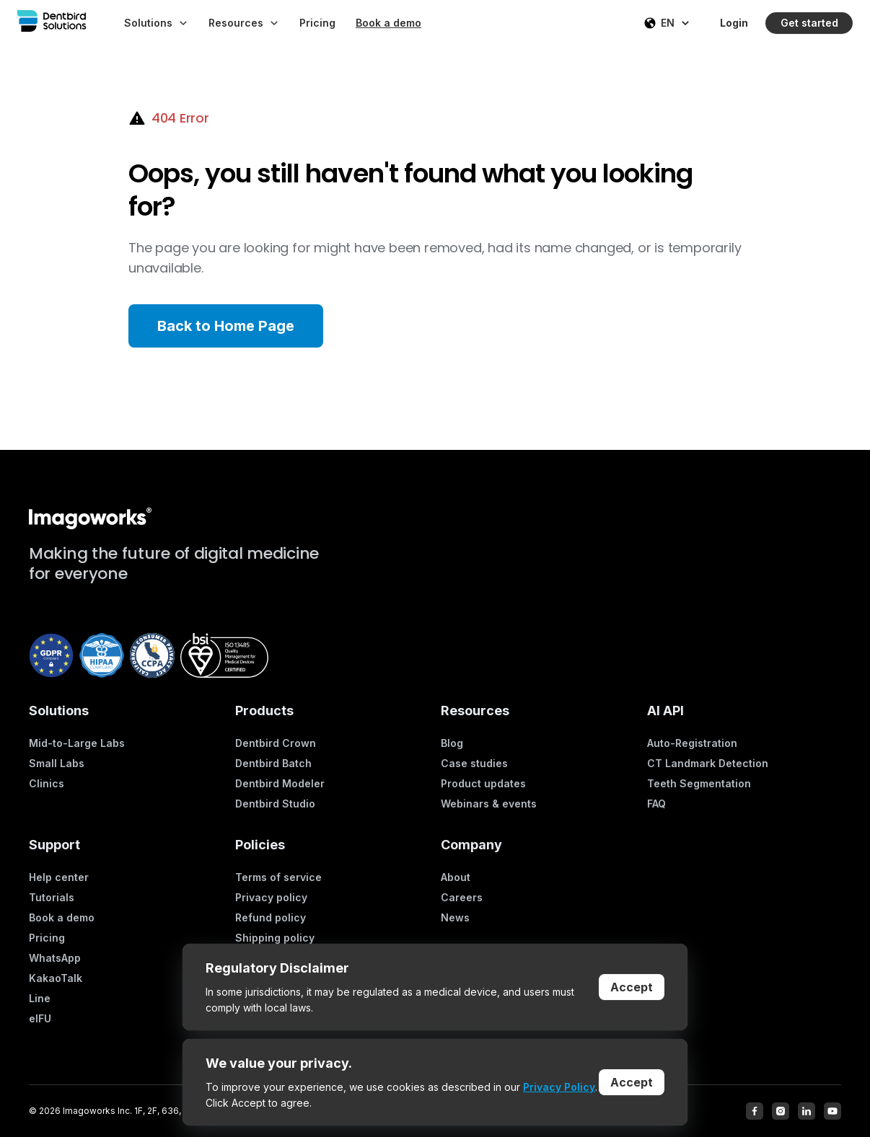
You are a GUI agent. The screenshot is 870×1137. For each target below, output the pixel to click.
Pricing (47, 938)
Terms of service (278, 877)
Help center (59, 877)
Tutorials (51, 897)
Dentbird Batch (273, 763)
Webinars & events (489, 803)
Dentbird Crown (275, 743)
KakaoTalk (55, 978)
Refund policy (270, 917)
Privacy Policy (559, 1087)
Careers (462, 897)
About (455, 877)
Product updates (483, 783)
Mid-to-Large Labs (77, 743)
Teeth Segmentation (699, 783)
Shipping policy (275, 938)
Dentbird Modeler (280, 783)
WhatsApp (55, 958)
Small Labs (56, 763)
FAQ (656, 803)
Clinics (46, 783)
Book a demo (62, 917)
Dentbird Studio (275, 803)
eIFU (40, 1018)
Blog (452, 743)
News (455, 917)
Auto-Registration (692, 743)
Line (39, 998)
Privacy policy (271, 897)
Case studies (474, 763)
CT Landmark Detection (707, 763)
